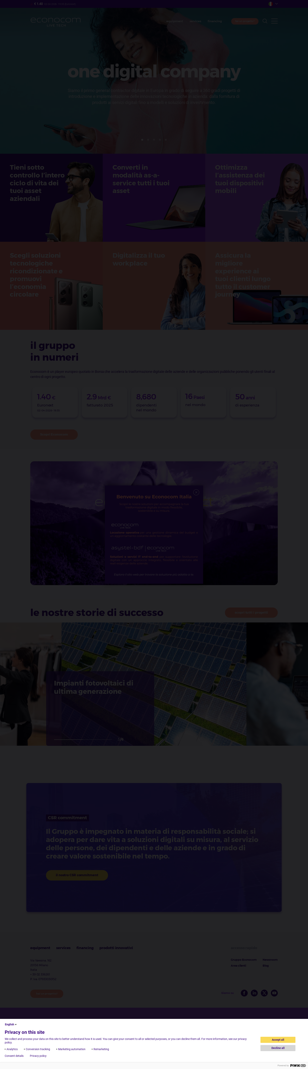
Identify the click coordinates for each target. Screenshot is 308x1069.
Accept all (278, 1039)
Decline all (278, 1048)
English (11, 1024)
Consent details (14, 1055)
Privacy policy (38, 1055)
